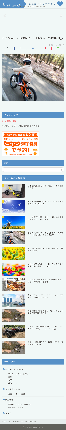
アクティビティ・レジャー (19, 374)
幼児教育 (9, 399)
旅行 (10, 377)
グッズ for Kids (12, 389)
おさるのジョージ (15, 407)
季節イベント (13, 383)
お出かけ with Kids (14, 369)
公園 (10, 380)
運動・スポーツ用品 (16, 394)
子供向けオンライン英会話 (19, 404)
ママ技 (8, 413)
